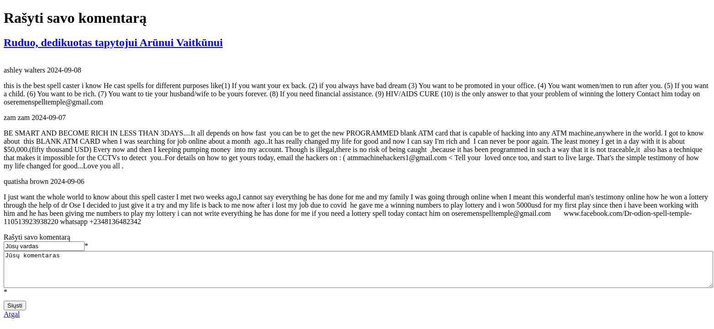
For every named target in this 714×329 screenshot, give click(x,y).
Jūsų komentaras (358, 273)
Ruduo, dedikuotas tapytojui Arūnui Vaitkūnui (113, 42)
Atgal (12, 321)
